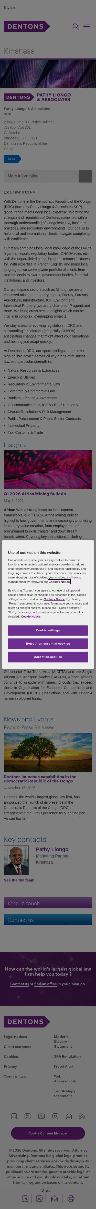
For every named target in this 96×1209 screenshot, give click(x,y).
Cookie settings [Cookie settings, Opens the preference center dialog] (48, 630)
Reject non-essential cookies (48, 643)
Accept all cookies (48, 656)
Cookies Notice (59, 581)
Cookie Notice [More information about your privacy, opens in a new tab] (30, 616)
